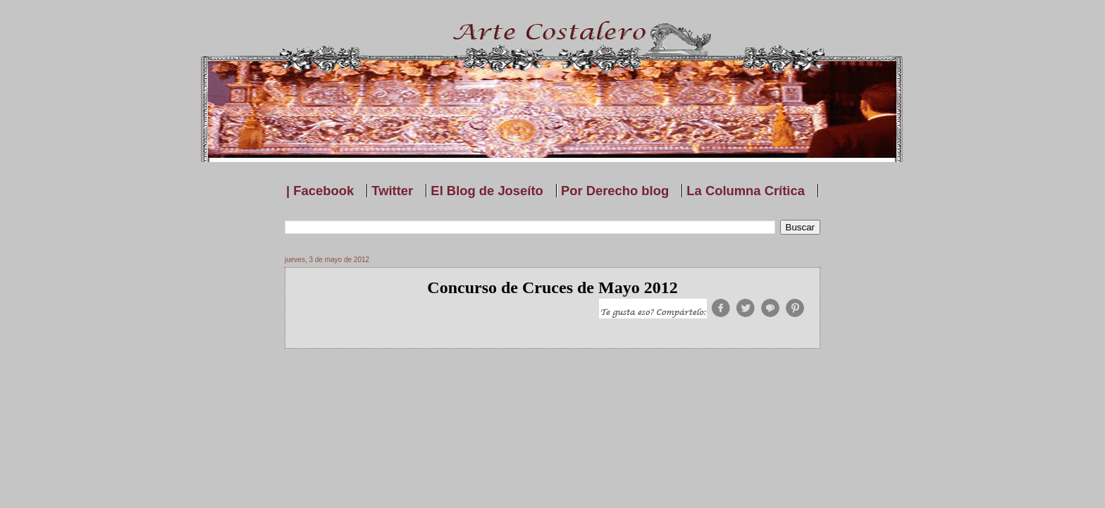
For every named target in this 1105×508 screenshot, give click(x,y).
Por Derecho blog (615, 190)
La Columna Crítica (745, 190)
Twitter (392, 190)
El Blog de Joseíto (487, 190)
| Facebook (320, 190)
